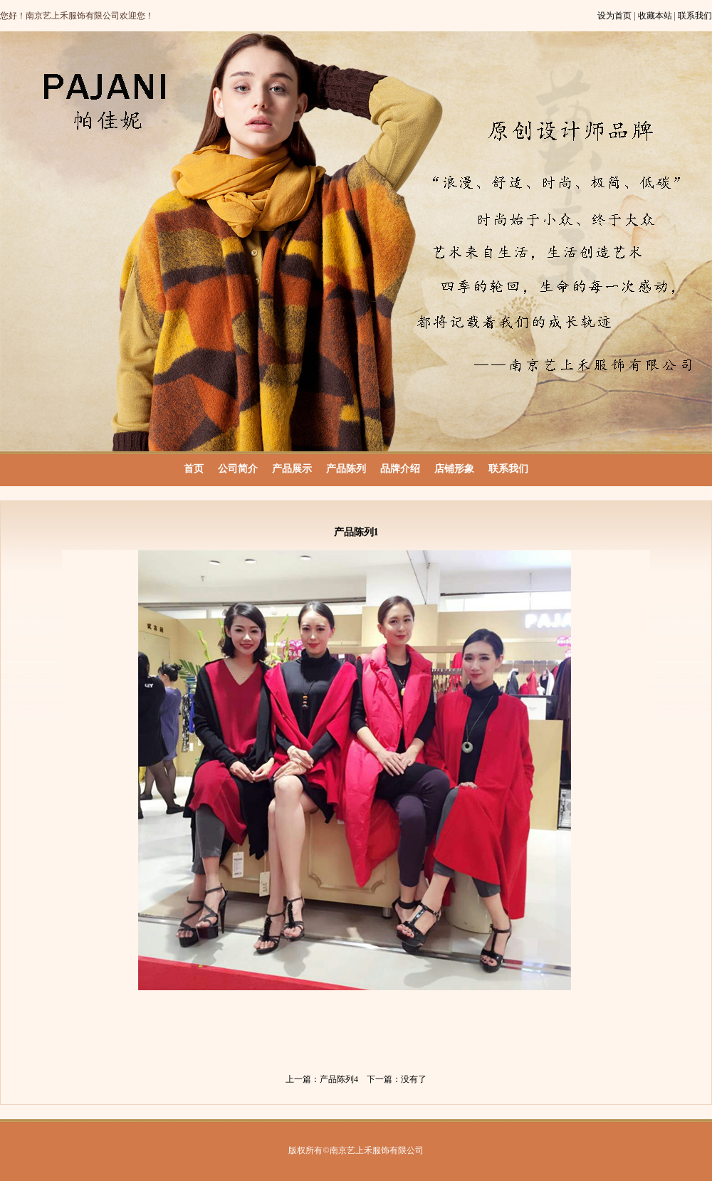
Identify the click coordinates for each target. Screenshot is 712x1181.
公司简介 (238, 468)
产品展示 (292, 468)
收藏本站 (655, 16)
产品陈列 (346, 468)
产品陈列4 (339, 1079)
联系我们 (695, 16)
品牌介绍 (400, 468)
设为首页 (614, 16)
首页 (194, 468)
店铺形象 (454, 468)
